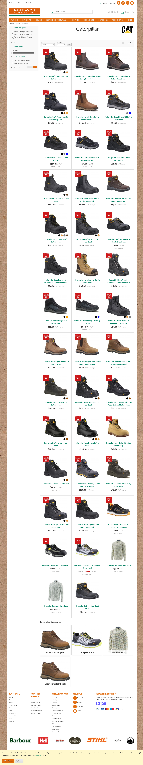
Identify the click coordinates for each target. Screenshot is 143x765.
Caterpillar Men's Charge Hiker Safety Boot (55, 322)
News (10, 700)
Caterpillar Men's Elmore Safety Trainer (56, 159)
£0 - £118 (15, 51)
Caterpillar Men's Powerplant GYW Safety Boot (56, 77)
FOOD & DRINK (118, 20)
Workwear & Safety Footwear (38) (22, 38)
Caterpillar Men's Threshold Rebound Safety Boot (118, 322)
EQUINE (39, 20)
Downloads (55, 729)
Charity (11, 711)
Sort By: (48, 43)
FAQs (10, 718)
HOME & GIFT (89, 20)
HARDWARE (74, 20)
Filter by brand (18, 43)
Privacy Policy (56, 724)
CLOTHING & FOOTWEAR (56, 20)
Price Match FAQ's (57, 711)
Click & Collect (56, 705)
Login (105, 3)
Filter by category (19, 28)
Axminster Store (36, 705)
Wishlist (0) (113, 12)
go (35, 67)
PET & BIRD (26, 20)
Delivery (20, 3)
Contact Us (29, 3)
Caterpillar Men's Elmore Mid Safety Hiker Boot (118, 118)
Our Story (11, 3)
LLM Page (55, 700)
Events (11, 703)
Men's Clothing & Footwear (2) (23, 32)
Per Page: (61, 43)
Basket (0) (129, 12)
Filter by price (18, 47)
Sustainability (13, 716)
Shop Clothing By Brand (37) (22, 34)
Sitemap (11, 721)
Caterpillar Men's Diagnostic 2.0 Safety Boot (87, 403)
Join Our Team (13, 705)
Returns (54, 703)
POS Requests (56, 713)
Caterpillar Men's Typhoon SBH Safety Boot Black (87, 526)
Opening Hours (35, 703)
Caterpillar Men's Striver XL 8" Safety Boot (87, 240)
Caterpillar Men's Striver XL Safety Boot (56, 200)
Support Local (13, 713)
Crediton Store (35, 708)
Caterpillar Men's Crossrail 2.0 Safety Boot (56, 403)
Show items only (21, 60)
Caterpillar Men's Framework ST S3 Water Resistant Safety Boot (119, 403)
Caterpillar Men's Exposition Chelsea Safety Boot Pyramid (87, 363)
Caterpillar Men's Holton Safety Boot (56, 444)
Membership (12, 708)
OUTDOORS (103, 20)
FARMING (14, 20)
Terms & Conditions (58, 721)
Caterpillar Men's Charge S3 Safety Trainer (87, 322)
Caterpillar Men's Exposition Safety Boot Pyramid (56, 363)
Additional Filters (19, 56)
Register (112, 3)
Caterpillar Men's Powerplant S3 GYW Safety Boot (56, 118)
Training (54, 708)
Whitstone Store (36, 713)
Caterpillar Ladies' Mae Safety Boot (56, 484)
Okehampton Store (36, 711)
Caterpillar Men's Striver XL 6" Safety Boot (56, 240)
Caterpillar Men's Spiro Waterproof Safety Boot (56, 526)
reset (30, 67)
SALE (130, 20)
